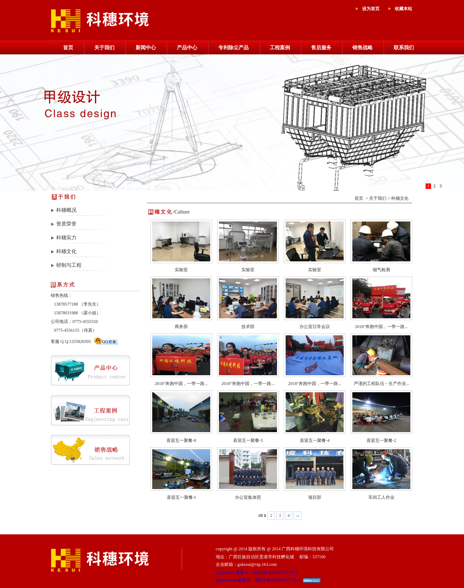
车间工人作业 (381, 497)
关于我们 (104, 47)
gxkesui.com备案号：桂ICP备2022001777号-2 (258, 580)
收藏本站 (403, 8)
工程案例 (280, 47)
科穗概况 (66, 210)
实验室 (181, 269)
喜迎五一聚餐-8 (181, 440)
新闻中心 (146, 47)
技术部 (247, 326)
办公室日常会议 (314, 326)
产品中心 (187, 47)
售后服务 (321, 47)
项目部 (314, 497)
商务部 (181, 326)
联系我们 (404, 47)
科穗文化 (66, 251)
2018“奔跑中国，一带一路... (381, 326)
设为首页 (371, 8)
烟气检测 (381, 269)
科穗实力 (66, 237)
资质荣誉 (66, 224)
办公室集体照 (248, 497)
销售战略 (362, 47)
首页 (68, 47)
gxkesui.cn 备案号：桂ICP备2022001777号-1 (257, 572)
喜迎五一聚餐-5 (248, 440)
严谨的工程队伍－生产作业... (381, 383)
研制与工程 (69, 265)
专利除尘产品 (233, 47)
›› (297, 515)
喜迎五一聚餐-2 (381, 440)
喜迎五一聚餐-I (181, 497)
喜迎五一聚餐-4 (315, 440)
